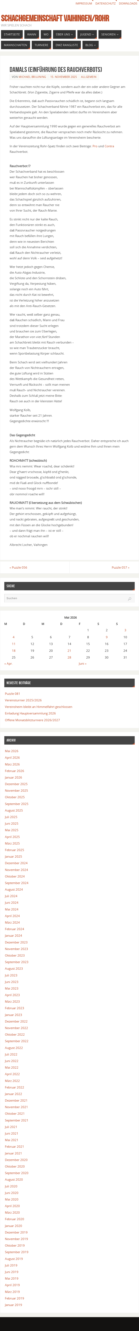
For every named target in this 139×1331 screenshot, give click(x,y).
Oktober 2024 (15, 876)
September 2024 (16, 883)
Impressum (84, 3)
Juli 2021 (11, 1127)
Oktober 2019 (15, 1245)
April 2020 (12, 1206)
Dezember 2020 (16, 1160)
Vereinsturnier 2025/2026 (23, 700)
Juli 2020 (11, 1186)
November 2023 (16, 949)
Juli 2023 (11, 975)
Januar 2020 (13, 1226)
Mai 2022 (11, 1067)
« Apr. (8, 663)
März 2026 (12, 764)
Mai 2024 (11, 909)
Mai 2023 (11, 988)
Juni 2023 (11, 982)
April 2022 (12, 1074)
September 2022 (16, 1041)
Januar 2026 (13, 777)
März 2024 (12, 922)
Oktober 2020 (15, 1166)
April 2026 (12, 757)
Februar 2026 (14, 771)
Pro (95, 146)
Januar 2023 (13, 1015)
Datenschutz (105, 3)
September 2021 (16, 1120)
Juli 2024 (11, 896)
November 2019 (16, 1239)
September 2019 (16, 1252)
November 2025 (16, 790)
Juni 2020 (11, 1193)
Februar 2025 (14, 850)
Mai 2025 (11, 830)
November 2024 (16, 870)
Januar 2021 (13, 1153)
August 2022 (14, 1048)
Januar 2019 (13, 1305)
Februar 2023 (14, 1008)
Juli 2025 (11, 817)
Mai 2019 (11, 1278)
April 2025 (12, 837)
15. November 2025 (63, 77)
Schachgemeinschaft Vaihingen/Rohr (55, 18)
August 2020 (14, 1179)
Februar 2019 (14, 1298)
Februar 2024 (14, 929)
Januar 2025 (13, 856)
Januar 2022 (13, 1094)
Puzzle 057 (121, 567)
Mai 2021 (11, 1140)
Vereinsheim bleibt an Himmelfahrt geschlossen (38, 707)
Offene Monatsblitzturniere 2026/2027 (32, 720)
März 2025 (12, 843)
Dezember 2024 (16, 863)
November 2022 (16, 1028)
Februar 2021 (14, 1146)
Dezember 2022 (16, 1021)
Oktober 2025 (15, 797)
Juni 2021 (11, 1133)
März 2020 (12, 1212)
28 (69, 657)
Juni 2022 (11, 1061)
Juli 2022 (11, 1054)
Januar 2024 (13, 935)
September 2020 (16, 1173)
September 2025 (16, 804)
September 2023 (16, 962)
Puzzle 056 (18, 567)
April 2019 (12, 1285)
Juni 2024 (11, 902)
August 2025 (14, 810)
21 (69, 650)
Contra (109, 146)
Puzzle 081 (12, 694)
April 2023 (12, 995)
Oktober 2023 (15, 955)
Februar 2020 (14, 1219)
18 (14, 650)
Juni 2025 (11, 823)
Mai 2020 (11, 1199)
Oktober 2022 (15, 1034)
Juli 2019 (11, 1265)
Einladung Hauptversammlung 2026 (30, 713)
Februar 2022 (14, 1087)
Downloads (128, 3)
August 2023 (14, 968)
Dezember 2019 (16, 1232)
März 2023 (12, 1001)
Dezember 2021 (16, 1100)
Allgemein (89, 77)
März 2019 (12, 1292)
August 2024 (14, 889)
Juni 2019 (11, 1272)
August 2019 (14, 1259)
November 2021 (16, 1107)
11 (14, 644)
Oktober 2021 (15, 1113)
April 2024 (12, 916)
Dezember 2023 (16, 942)
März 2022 (12, 1081)
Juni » (83, 663)
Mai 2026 (11, 751)
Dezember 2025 (16, 784)
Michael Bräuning (32, 77)
